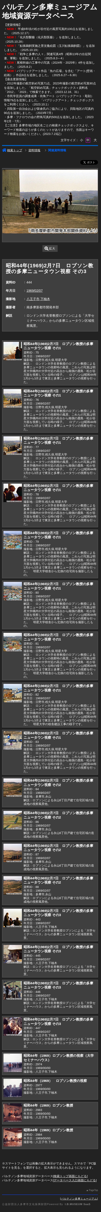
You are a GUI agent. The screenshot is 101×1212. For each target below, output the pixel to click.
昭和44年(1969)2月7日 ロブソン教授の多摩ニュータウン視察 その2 (58, 782)
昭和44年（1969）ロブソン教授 (48, 1105)
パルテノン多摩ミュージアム (79, 1198)
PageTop (93, 1190)
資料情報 (34, 150)
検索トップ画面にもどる (70, 1176)
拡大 (50, 248)
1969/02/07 (35, 290)
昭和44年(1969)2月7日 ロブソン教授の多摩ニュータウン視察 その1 (58, 346)
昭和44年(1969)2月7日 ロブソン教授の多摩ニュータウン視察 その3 (58, 913)
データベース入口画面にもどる (75, 1180)
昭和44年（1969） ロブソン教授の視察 (55, 1081)
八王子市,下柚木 (38, 299)
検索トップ (12, 150)
